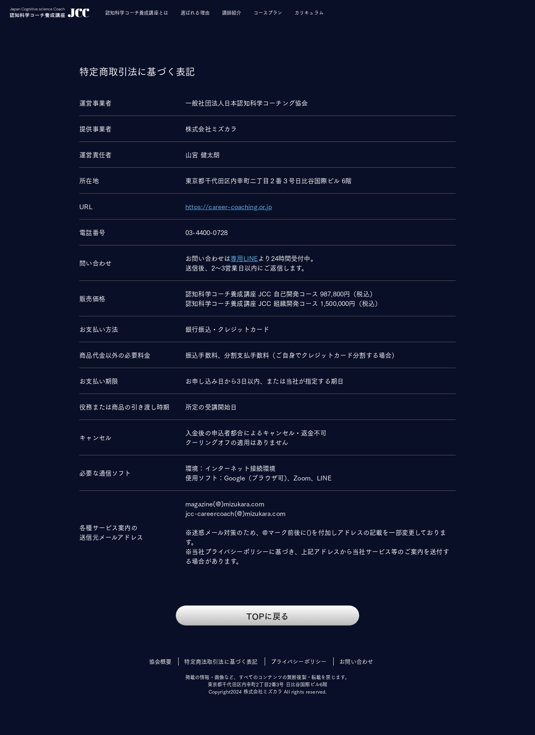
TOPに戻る (267, 615)
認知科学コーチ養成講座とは (136, 12)
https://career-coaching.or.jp (228, 206)
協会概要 (160, 661)
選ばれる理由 (195, 12)
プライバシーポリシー (299, 661)
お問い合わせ (356, 661)
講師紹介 (232, 12)
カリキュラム (309, 12)
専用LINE (244, 258)
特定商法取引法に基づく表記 (221, 661)
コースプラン (268, 12)
